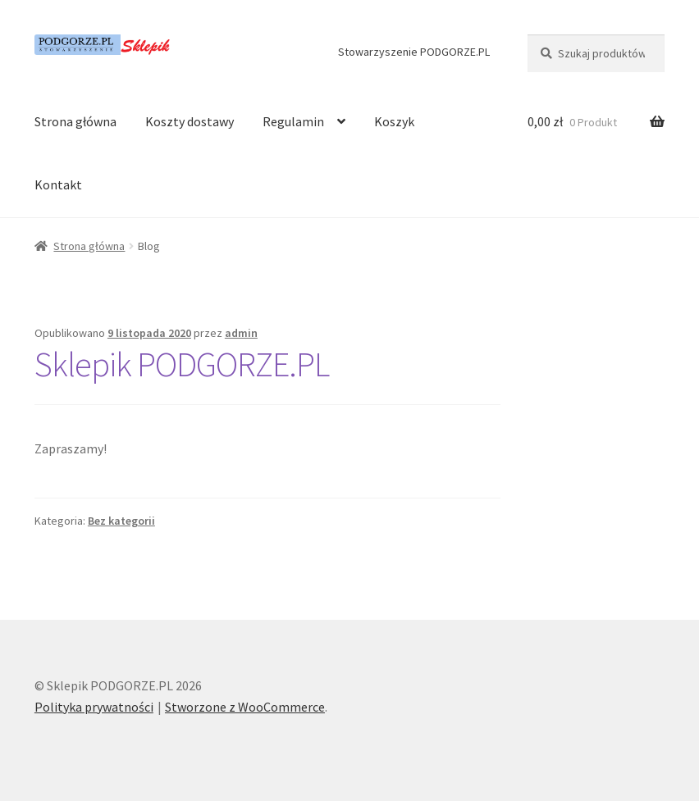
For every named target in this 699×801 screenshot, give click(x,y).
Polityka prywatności (93, 707)
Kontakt (58, 184)
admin (241, 332)
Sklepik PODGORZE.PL (181, 364)
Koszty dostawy (189, 121)
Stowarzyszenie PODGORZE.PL (414, 51)
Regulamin (293, 121)
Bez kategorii (121, 520)
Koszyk (394, 121)
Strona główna (75, 121)
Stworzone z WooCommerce (245, 707)
